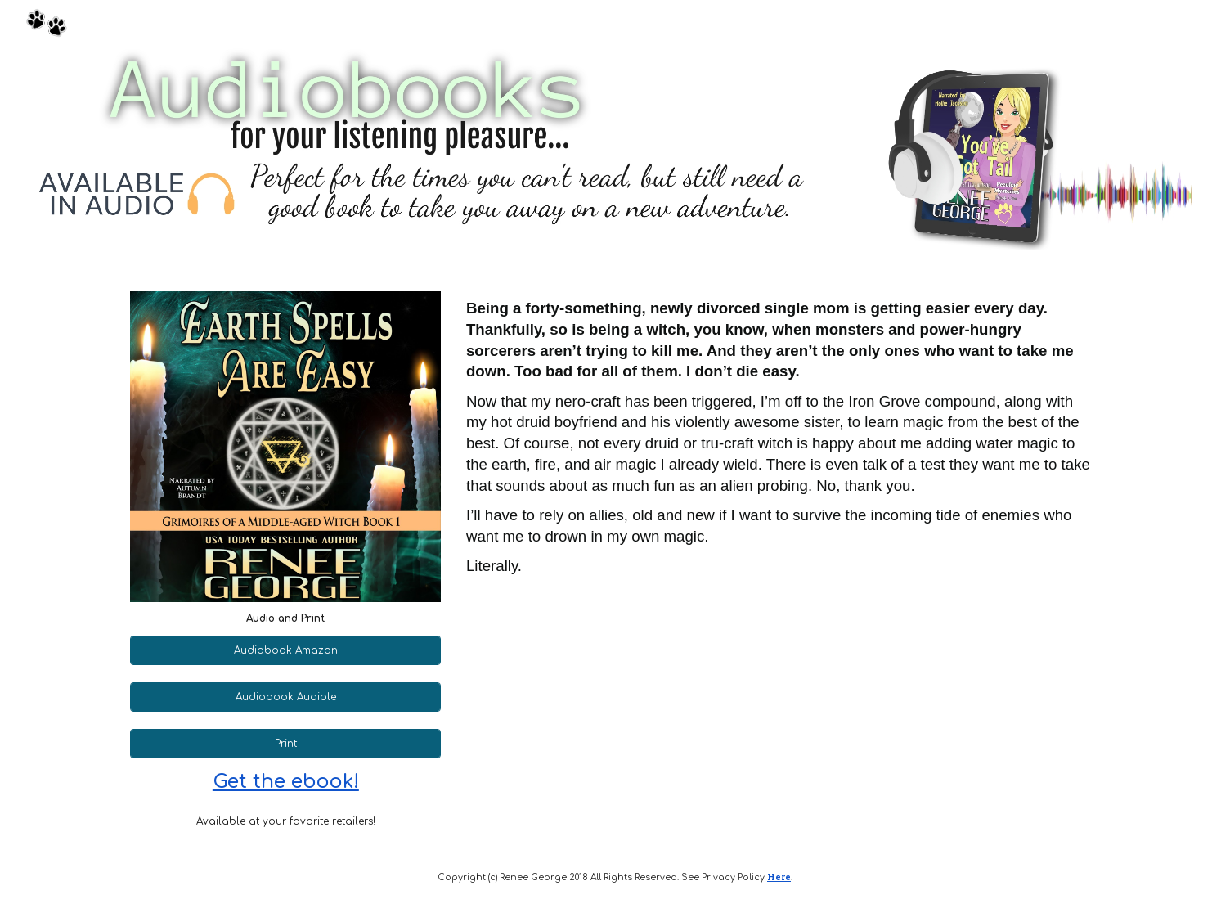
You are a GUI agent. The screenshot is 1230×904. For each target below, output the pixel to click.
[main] (285, 619)
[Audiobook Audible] (285, 697)
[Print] (285, 743)
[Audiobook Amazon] (285, 650)
